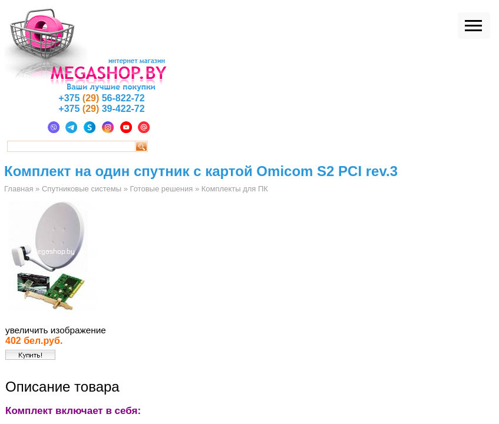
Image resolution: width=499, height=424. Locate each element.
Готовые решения (161, 188)
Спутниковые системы (81, 188)
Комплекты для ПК (234, 188)
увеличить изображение (55, 330)
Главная (18, 188)
